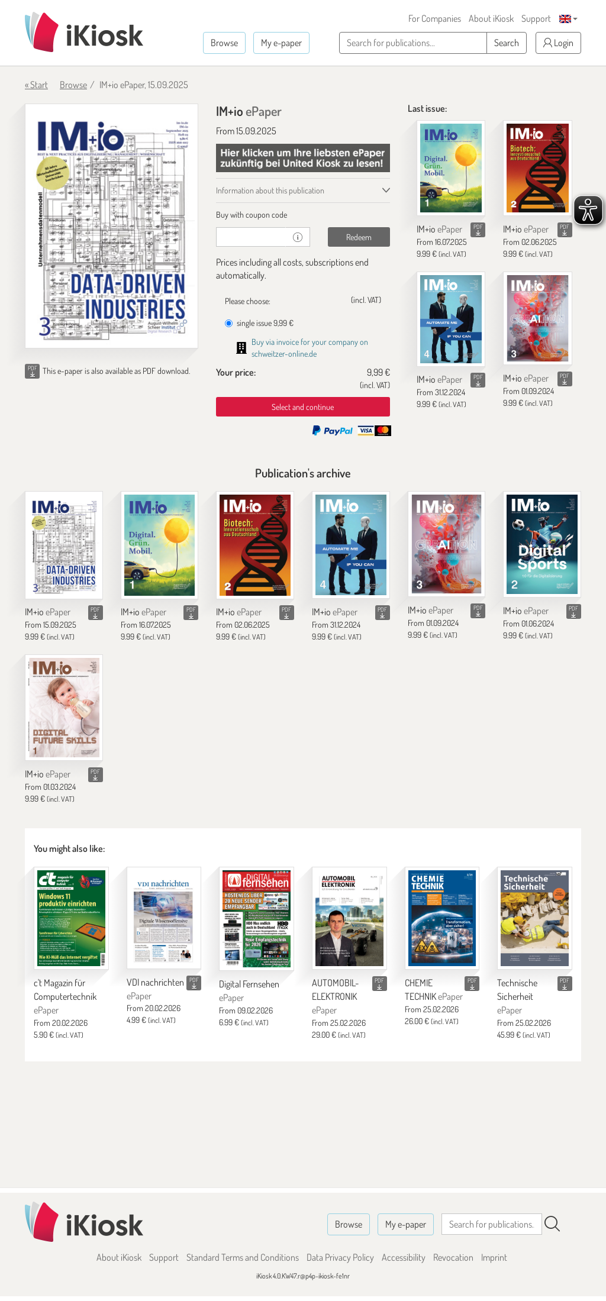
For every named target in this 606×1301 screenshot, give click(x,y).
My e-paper (281, 43)
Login (558, 43)
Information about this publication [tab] (270, 190)
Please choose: (247, 301)
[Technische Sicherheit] (534, 918)
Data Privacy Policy (340, 1257)
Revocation (453, 1257)
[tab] (302, 215)
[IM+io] (451, 168)
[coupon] (251, 237)
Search (506, 43)
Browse (224, 43)
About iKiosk (491, 18)
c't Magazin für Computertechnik (65, 996)
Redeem (359, 237)
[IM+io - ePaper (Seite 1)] (111, 226)
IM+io (439, 229)
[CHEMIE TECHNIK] (442, 918)
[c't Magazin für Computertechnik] (71, 918)
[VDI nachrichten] (164, 918)
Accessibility (404, 1257)
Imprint (494, 1257)
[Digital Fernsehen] (256, 919)
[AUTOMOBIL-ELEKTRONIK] (349, 918)
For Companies (434, 18)
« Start (36, 85)
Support (536, 18)
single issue (259, 323)
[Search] (552, 1224)
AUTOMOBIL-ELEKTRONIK (335, 996)
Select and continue (303, 407)
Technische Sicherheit (517, 996)
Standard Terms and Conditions (242, 1257)
